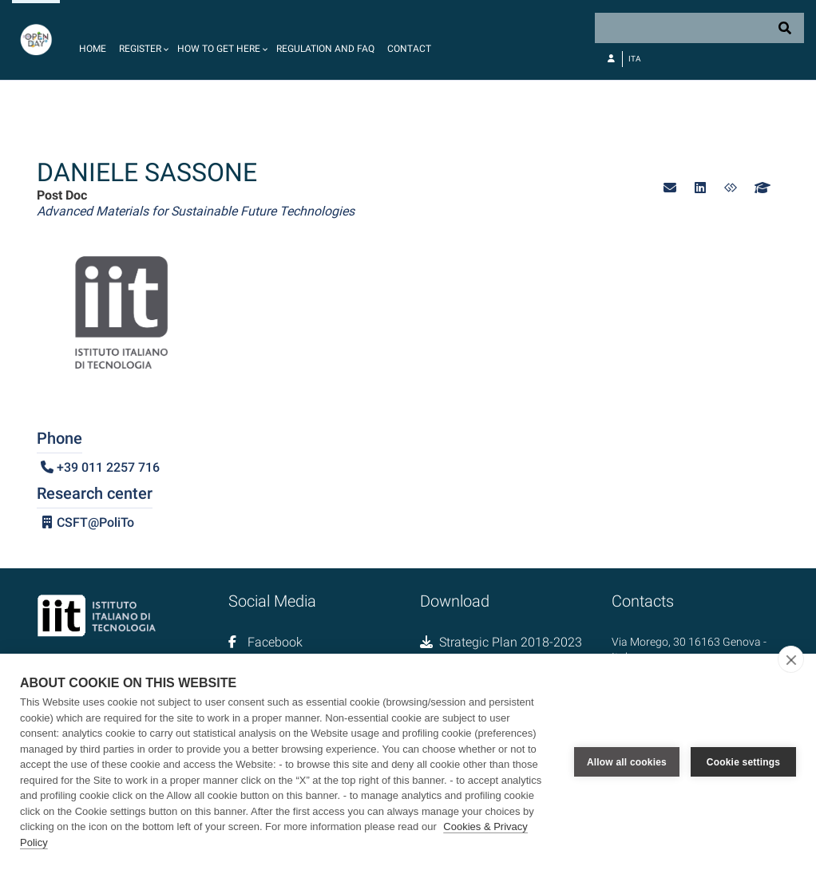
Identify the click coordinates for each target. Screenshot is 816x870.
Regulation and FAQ (325, 48)
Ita (634, 58)
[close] (791, 659)
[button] (142, 40)
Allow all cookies (627, 762)
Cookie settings (743, 762)
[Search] (699, 28)
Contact (409, 48)
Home (92, 48)
